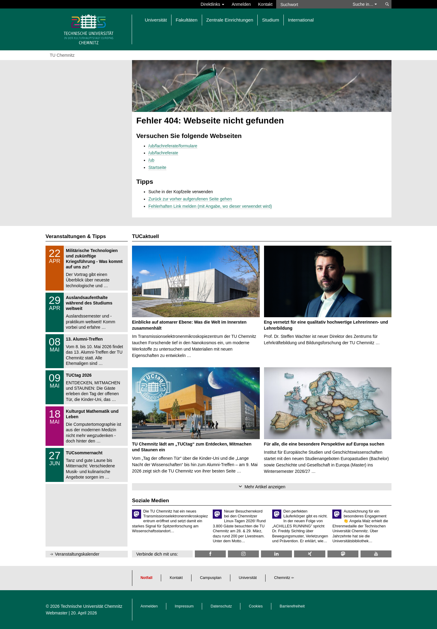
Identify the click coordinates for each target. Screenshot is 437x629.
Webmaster (56, 612)
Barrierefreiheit (292, 606)
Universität (248, 578)
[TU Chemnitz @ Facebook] (210, 553)
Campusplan (211, 578)
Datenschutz (221, 606)
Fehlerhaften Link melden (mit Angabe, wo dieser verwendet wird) (210, 206)
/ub (151, 160)
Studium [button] (270, 19)
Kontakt (265, 4)
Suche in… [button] (365, 4)
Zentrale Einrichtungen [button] (229, 19)
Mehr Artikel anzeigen (265, 486)
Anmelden (241, 4)
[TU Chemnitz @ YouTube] (376, 553)
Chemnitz (282, 578)
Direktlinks (212, 4)
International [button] (301, 19)
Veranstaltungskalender (77, 554)
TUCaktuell (145, 236)
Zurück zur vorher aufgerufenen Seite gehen (190, 199)
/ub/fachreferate (163, 152)
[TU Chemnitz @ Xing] (309, 553)
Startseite (157, 167)
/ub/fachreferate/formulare (172, 145)
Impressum (184, 606)
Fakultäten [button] (187, 19)
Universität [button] (156, 19)
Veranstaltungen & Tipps (76, 236)
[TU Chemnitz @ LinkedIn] (276, 553)
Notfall (146, 578)
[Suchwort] (311, 4)
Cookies (256, 606)
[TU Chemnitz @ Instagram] (243, 553)
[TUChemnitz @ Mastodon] (342, 553)
